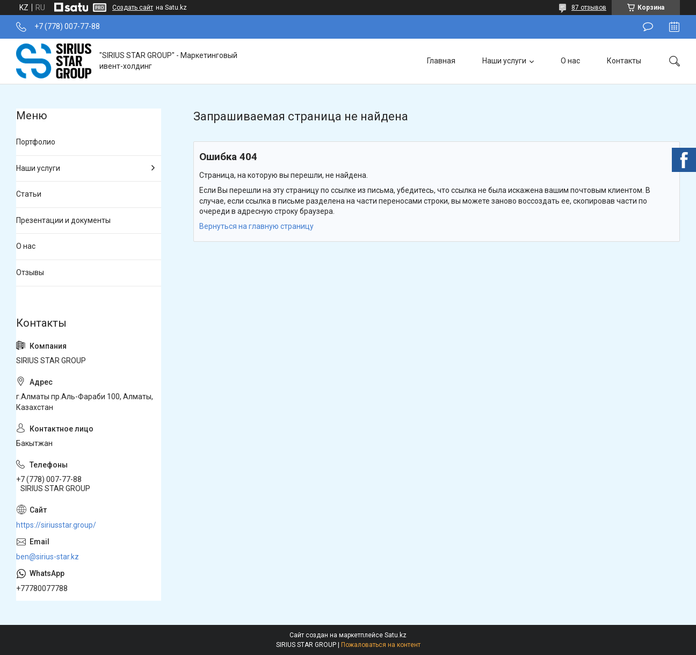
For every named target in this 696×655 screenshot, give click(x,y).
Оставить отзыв (648, 27)
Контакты (624, 60)
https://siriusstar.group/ (56, 525)
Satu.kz (396, 635)
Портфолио (35, 142)
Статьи (28, 194)
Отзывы (30, 272)
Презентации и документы (63, 220)
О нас (570, 60)
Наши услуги (504, 60)
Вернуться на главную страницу (256, 226)
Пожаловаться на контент (381, 645)
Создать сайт (132, 7)
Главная (441, 60)
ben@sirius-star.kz (47, 556)
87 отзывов (588, 7)
